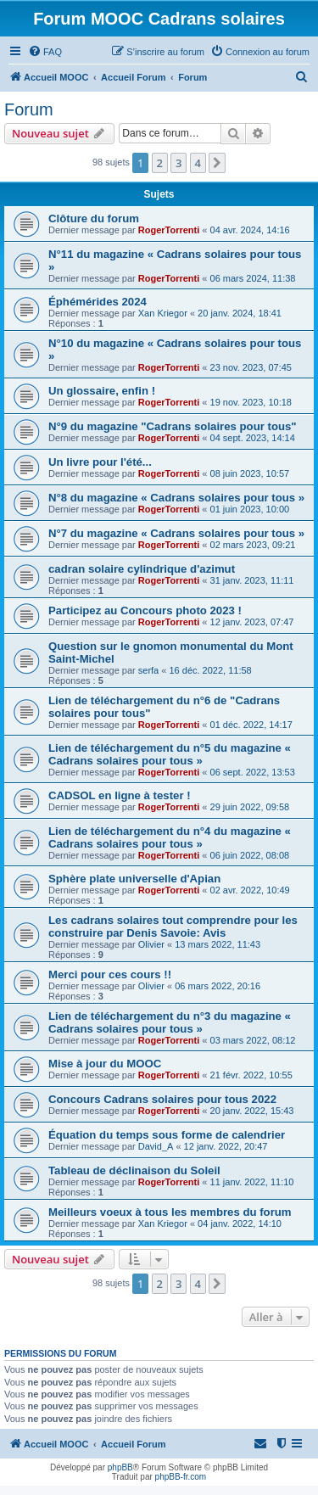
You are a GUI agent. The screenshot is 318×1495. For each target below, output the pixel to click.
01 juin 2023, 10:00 (250, 509)
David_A (156, 1146)
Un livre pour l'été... (100, 462)
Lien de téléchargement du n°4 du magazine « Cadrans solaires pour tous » (169, 837)
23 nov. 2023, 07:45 (251, 367)
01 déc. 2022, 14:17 (251, 725)
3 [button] (178, 163)
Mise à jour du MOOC (104, 1063)
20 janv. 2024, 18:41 (240, 313)
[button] (217, 163)
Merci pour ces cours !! (109, 974)
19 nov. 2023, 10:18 (251, 402)
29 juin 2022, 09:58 (250, 807)
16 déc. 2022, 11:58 (210, 670)
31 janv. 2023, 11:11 (252, 580)
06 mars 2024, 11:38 (253, 278)
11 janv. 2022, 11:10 (252, 1182)
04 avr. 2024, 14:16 (250, 230)
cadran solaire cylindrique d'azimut (141, 569)
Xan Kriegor (162, 313)
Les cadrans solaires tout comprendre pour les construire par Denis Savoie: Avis (173, 926)
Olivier (151, 944)
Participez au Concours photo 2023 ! (145, 610)
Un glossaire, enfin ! (101, 390)
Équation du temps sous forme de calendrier (166, 1134)
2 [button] (160, 163)
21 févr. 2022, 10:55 (251, 1075)
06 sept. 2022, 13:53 (252, 772)
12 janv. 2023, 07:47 (252, 622)
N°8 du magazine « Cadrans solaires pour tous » (176, 497)
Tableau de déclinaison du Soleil (134, 1170)
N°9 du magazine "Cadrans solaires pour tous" (172, 426)
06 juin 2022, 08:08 (250, 855)
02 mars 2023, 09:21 (253, 545)
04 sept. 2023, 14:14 (252, 438)
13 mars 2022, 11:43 (217, 944)
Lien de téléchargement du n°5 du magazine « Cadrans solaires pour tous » (169, 754)
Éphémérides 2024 (97, 301)
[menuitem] (45, 52)
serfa (148, 670)
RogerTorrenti (169, 230)
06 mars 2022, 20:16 (217, 986)
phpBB (120, 1467)
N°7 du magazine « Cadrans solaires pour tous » (176, 533)
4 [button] (198, 163)
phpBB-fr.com (181, 1476)
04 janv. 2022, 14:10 (240, 1223)
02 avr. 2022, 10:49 (250, 890)
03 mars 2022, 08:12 (253, 1040)
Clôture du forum (93, 218)
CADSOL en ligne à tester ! (119, 795)
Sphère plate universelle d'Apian (134, 878)
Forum (28, 109)
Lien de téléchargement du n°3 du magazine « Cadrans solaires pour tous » (169, 1022)
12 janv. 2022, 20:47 (226, 1146)
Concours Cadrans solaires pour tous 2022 (162, 1099)
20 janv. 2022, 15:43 (252, 1111)
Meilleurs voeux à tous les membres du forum (170, 1212)
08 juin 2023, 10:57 (250, 473)
